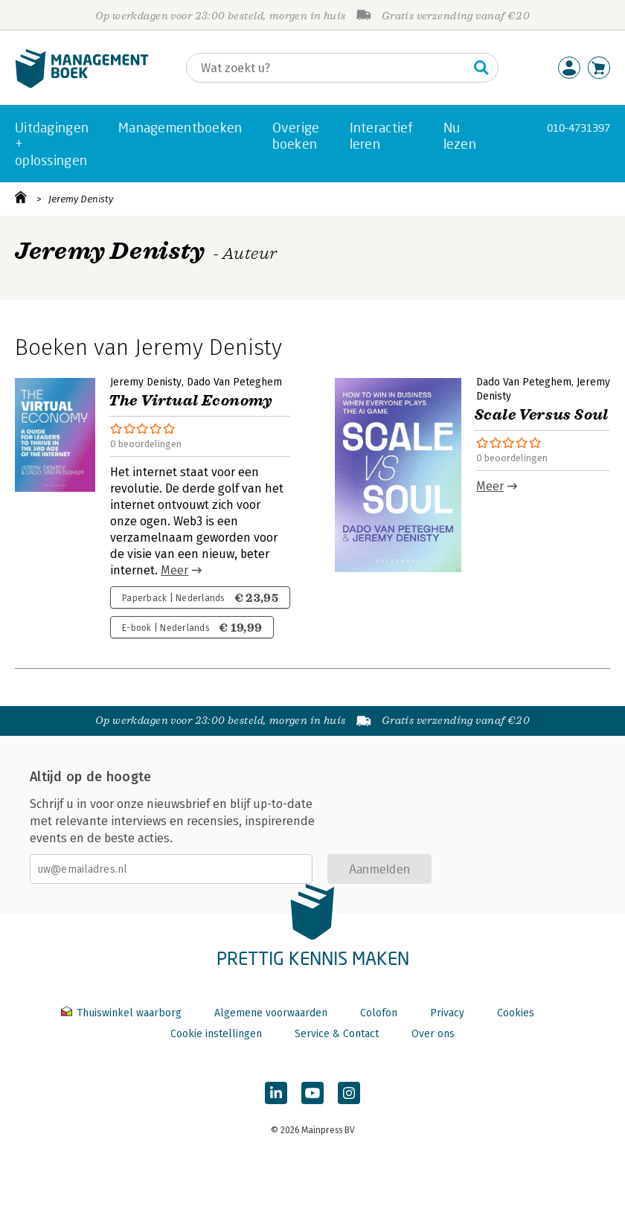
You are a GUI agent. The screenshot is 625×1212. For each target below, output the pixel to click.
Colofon (378, 1013)
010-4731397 (578, 127)
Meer (174, 570)
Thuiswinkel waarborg (123, 1013)
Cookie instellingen (216, 1033)
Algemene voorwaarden (270, 1013)
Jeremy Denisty (80, 199)
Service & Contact (337, 1033)
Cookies (515, 1013)
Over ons (433, 1033)
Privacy (447, 1013)
